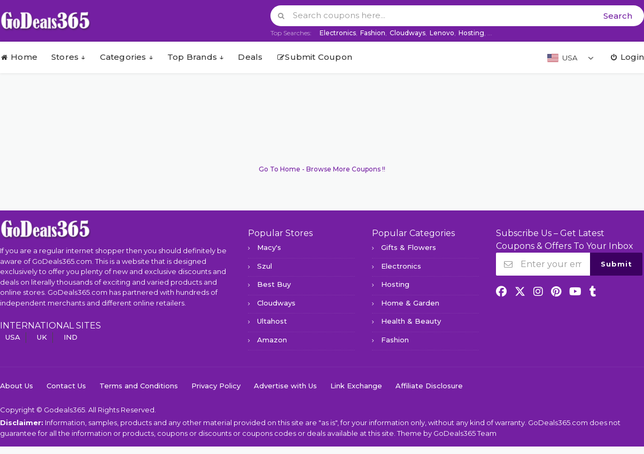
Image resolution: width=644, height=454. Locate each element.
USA (12, 337)
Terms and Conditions (138, 385)
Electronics (338, 33)
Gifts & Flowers (408, 247)
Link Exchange (356, 385)
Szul (264, 266)
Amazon (272, 339)
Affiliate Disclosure (429, 385)
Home (18, 57)
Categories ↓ (126, 57)
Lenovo (442, 33)
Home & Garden (410, 303)
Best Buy (274, 284)
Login (627, 57)
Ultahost (272, 321)
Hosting (471, 33)
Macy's (269, 247)
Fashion (372, 33)
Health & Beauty (411, 321)
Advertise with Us (285, 385)
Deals (250, 57)
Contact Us (66, 385)
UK (42, 337)
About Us (16, 385)
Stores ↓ (68, 57)
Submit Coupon (314, 57)
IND (70, 337)
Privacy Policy (215, 385)
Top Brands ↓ (195, 57)
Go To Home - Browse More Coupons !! (322, 169)
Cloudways (407, 33)
